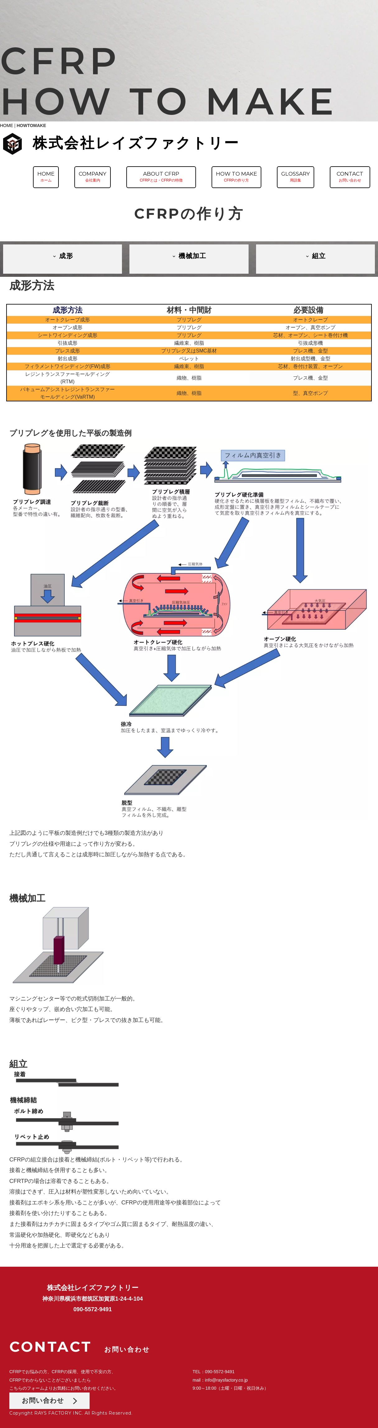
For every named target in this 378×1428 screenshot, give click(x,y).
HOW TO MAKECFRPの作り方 (236, 176)
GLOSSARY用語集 (295, 176)
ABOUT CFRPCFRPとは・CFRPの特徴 (161, 176)
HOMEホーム (45, 176)
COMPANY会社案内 (92, 176)
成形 (62, 255)
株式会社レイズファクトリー (136, 143)
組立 (315, 255)
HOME (6, 125)
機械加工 (188, 255)
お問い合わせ (49, 1400)
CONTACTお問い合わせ (350, 176)
